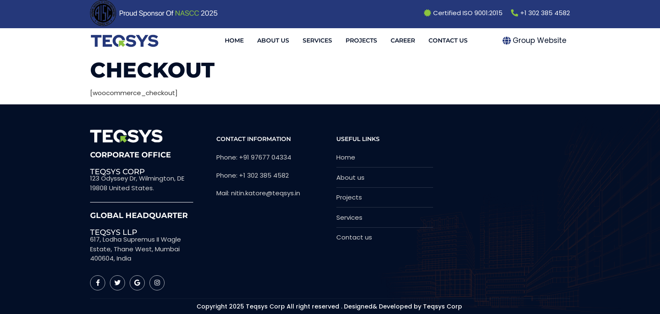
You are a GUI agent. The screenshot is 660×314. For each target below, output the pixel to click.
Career (403, 40)
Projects (361, 40)
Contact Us (448, 40)
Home (234, 40)
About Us (273, 40)
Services (317, 40)
